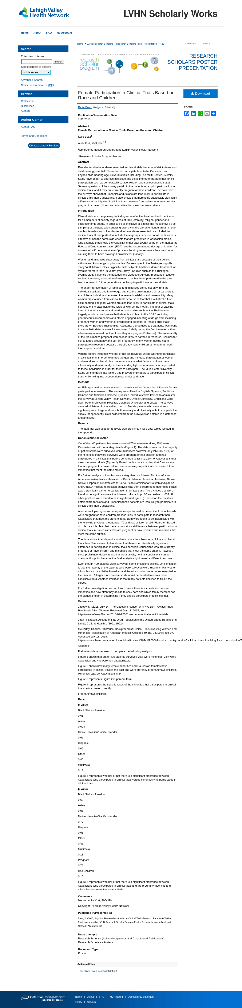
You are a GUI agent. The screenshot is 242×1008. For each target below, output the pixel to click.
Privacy (79, 1002)
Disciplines (27, 106)
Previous (191, 43)
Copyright (91, 1002)
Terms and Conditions (34, 135)
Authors (26, 110)
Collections (28, 101)
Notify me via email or (37, 85)
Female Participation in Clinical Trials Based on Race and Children (126, 95)
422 (162, 43)
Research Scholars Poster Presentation (136, 43)
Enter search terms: (33, 56)
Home (80, 43)
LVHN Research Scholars (100, 43)
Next (205, 43)
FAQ (102, 996)
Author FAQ (28, 126)
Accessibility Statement (141, 996)
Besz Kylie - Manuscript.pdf (94, 971)
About (91, 996)
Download (200, 93)
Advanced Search (32, 79)
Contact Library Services (44, 145)
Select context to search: (36, 66)
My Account (116, 996)
